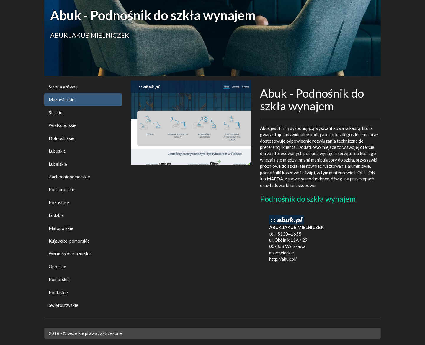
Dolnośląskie (61, 138)
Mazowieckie (61, 99)
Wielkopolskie (62, 125)
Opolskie (57, 266)
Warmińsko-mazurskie (70, 253)
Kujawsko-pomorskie (69, 241)
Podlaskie (58, 292)
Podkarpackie (62, 189)
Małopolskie (61, 228)
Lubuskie (57, 151)
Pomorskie (59, 279)
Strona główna (63, 86)
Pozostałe (59, 202)
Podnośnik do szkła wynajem (308, 199)
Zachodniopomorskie (69, 176)
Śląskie (55, 112)
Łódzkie (56, 215)
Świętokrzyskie (63, 305)
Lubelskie (58, 164)
